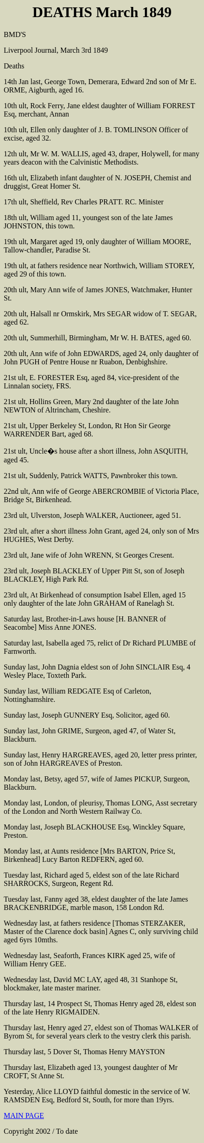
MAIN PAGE (24, 1115)
